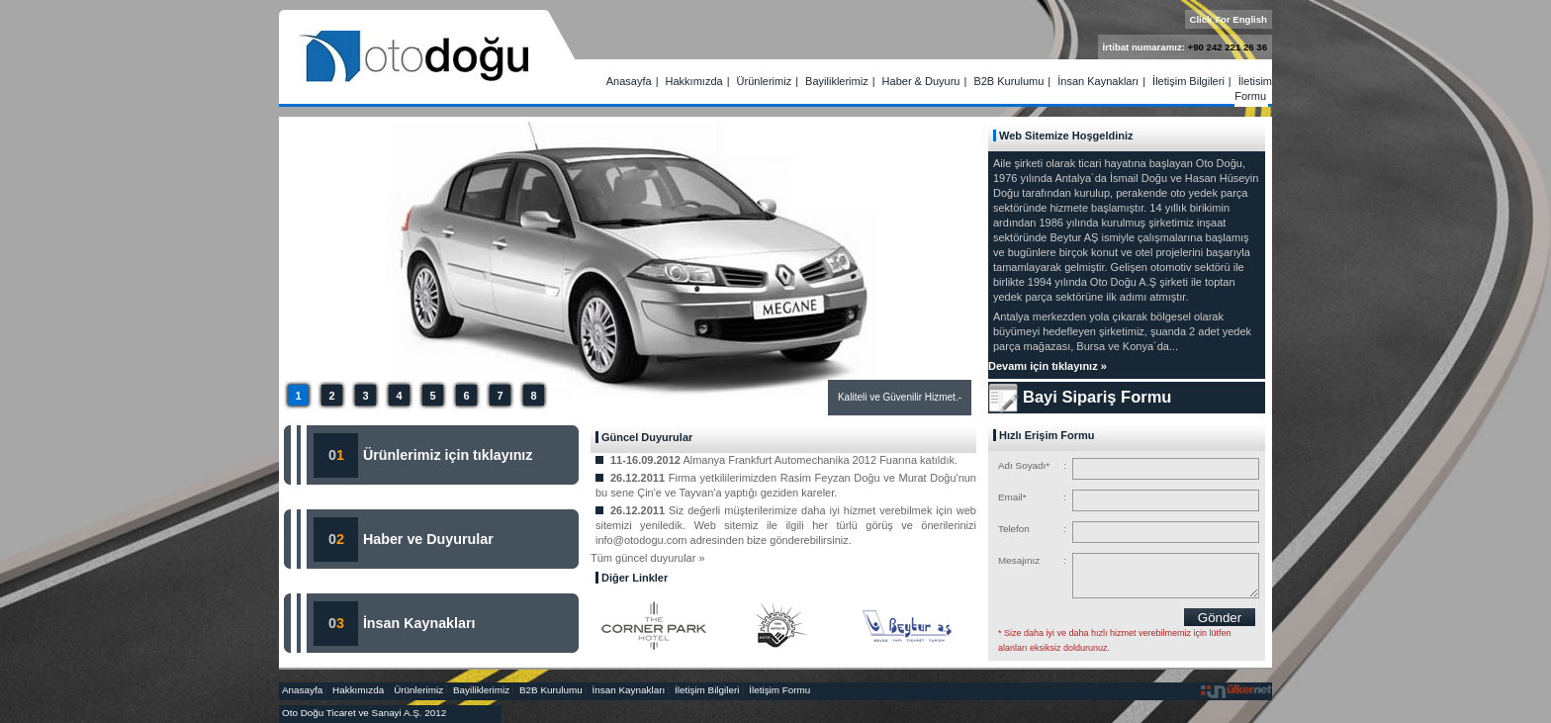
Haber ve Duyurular (428, 539)
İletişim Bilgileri (1188, 81)
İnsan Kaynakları (1098, 81)
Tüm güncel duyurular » (648, 558)
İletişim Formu (1253, 88)
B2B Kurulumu (1008, 81)
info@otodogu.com (641, 540)
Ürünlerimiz (764, 81)
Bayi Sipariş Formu (1097, 397)
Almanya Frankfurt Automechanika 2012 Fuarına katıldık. (820, 460)
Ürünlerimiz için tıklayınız (446, 455)
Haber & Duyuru (921, 81)
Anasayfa (629, 81)
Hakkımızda (694, 81)
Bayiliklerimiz (836, 81)
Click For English (1229, 19)
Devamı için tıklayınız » (1047, 366)
